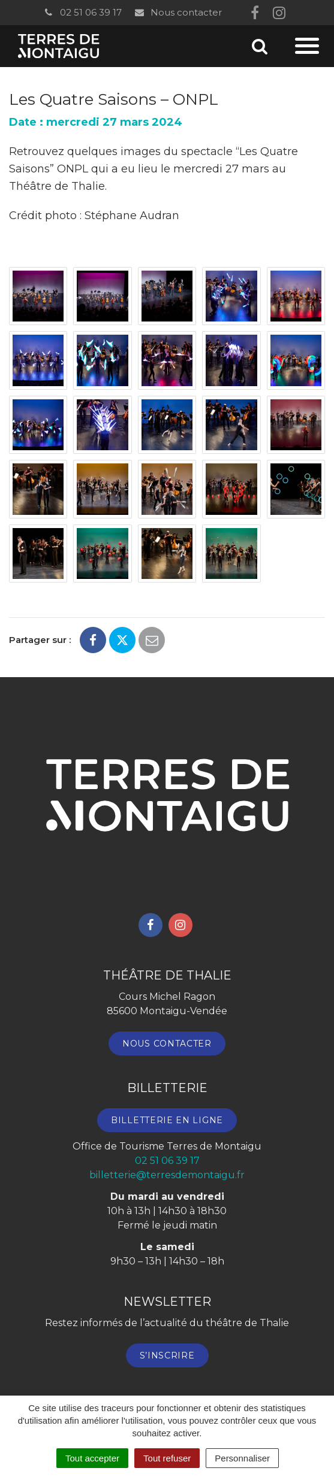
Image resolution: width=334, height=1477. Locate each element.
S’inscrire (167, 1355)
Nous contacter (178, 12)
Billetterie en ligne (167, 1120)
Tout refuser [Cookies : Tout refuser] (167, 1458)
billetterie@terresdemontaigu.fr (167, 1175)
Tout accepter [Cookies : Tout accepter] (92, 1458)
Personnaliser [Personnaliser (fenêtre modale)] (242, 1458)
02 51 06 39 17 (82, 12)
